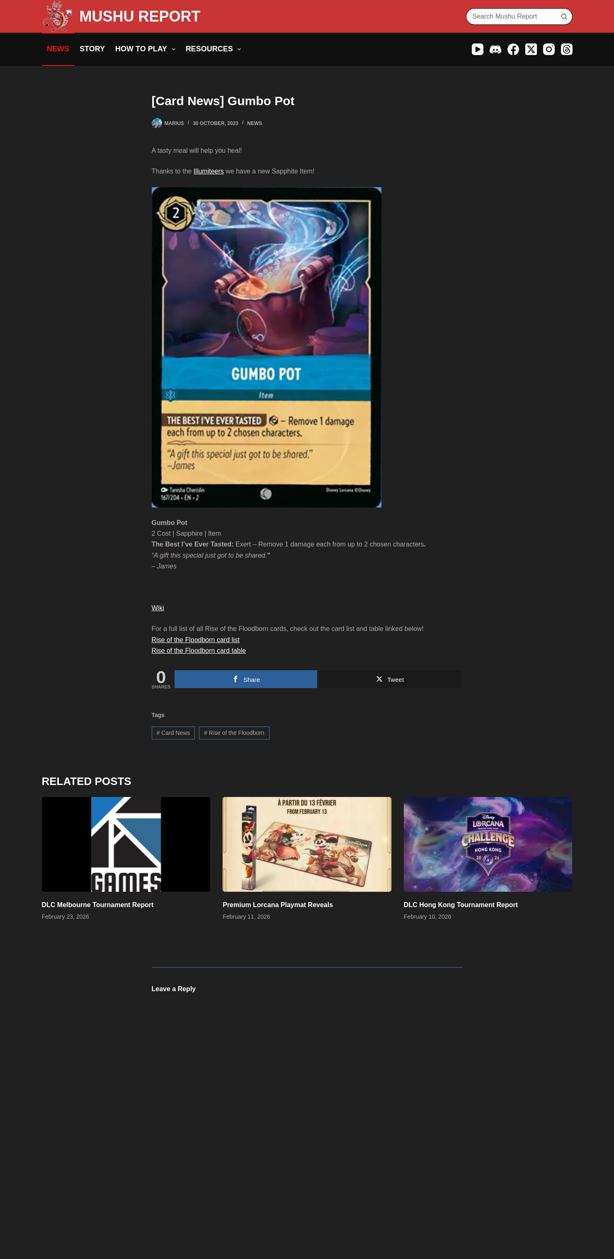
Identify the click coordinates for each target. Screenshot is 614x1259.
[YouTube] (477, 49)
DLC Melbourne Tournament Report (98, 904)
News (58, 49)
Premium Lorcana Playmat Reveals (278, 904)
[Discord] (495, 49)
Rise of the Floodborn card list (196, 639)
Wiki (158, 607)
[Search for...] (511, 16)
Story (92, 49)
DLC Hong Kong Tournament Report (461, 904)
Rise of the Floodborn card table (199, 650)
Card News (173, 732)
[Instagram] (549, 49)
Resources (215, 49)
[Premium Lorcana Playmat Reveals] (307, 844)
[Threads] (567, 49)
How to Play (147, 49)
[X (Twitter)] (531, 49)
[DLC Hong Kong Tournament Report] (488, 844)
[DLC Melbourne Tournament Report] (126, 844)
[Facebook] (513, 49)
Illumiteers (209, 171)
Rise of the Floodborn (234, 732)
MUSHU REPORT (140, 16)
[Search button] (564, 16)
